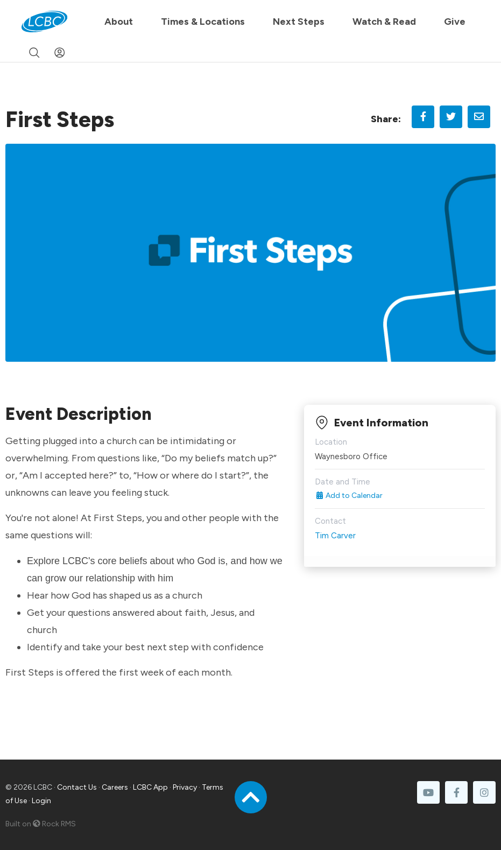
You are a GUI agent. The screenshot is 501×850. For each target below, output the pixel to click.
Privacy (185, 787)
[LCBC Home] (44, 21)
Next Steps (298, 21)
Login (41, 800)
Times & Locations (203, 21)
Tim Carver (335, 535)
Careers (115, 787)
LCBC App (150, 787)
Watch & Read (384, 21)
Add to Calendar (349, 495)
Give (454, 21)
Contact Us (77, 787)
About (118, 21)
